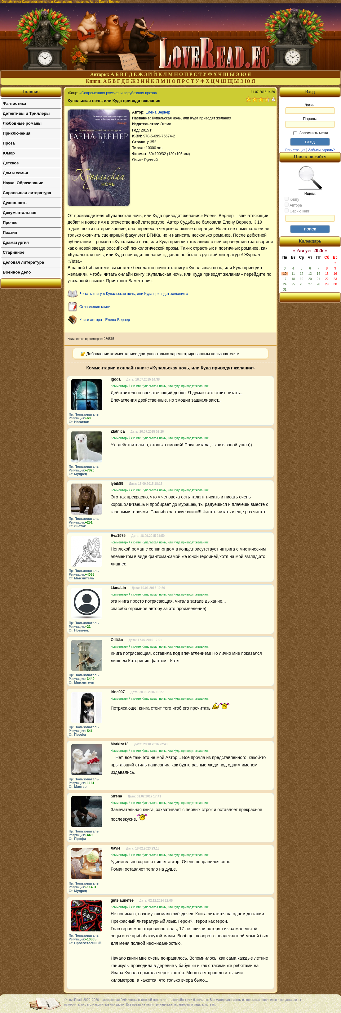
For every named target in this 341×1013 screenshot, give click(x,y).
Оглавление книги (94, 307)
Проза (9, 143)
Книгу (292, 199)
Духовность (15, 202)
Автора (293, 205)
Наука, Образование (23, 183)
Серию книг (297, 210)
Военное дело (17, 272)
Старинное (13, 252)
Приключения (16, 133)
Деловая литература (23, 262)
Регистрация (295, 150)
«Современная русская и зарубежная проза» (118, 93)
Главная (31, 91)
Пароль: (310, 122)
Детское (11, 163)
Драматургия (16, 242)
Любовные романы (22, 123)
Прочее (10, 222)
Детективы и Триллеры (26, 113)
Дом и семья (15, 173)
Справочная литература (27, 192)
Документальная (19, 212)
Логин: (310, 108)
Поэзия (10, 232)
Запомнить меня (310, 133)
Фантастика (14, 103)
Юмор (9, 153)
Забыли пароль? (321, 150)
